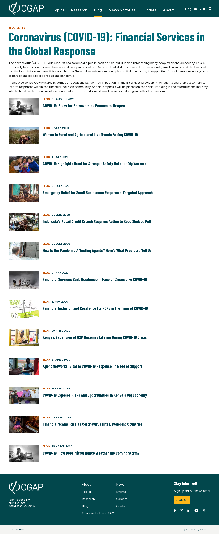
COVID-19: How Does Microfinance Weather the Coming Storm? (91, 452)
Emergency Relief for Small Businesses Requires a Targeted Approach (98, 192)
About (168, 10)
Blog (98, 10)
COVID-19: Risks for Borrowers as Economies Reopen (84, 105)
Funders (149, 10)
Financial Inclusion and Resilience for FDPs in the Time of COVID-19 (95, 308)
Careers (121, 499)
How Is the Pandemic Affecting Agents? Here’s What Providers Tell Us (97, 250)
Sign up (182, 500)
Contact (122, 506)
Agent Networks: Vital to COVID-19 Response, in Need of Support (92, 366)
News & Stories (122, 10)
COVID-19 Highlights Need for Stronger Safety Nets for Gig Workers (94, 163)
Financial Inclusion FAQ (98, 513)
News (120, 484)
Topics (58, 10)
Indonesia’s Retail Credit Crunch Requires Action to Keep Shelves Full (97, 221)
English (191, 9)
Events (121, 492)
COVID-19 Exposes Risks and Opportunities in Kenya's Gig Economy (95, 395)
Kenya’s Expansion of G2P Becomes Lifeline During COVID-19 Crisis (95, 337)
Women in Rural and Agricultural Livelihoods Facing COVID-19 (90, 134)
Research (79, 10)
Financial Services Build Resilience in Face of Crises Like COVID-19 (95, 279)
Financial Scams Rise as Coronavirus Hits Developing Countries (93, 423)
